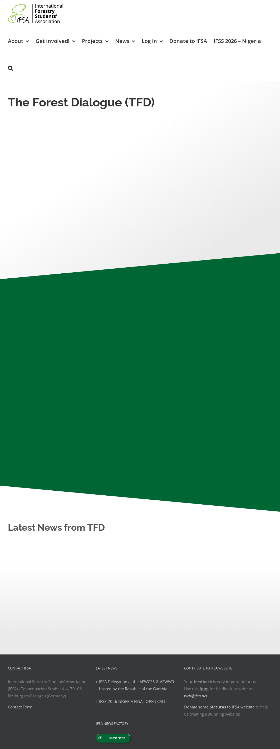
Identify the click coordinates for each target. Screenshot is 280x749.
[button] (10, 67)
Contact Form (20, 706)
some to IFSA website (219, 706)
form (204, 688)
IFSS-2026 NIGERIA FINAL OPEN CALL (132, 701)
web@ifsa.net (195, 695)
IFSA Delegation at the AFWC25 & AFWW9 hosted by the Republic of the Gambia (136, 685)
